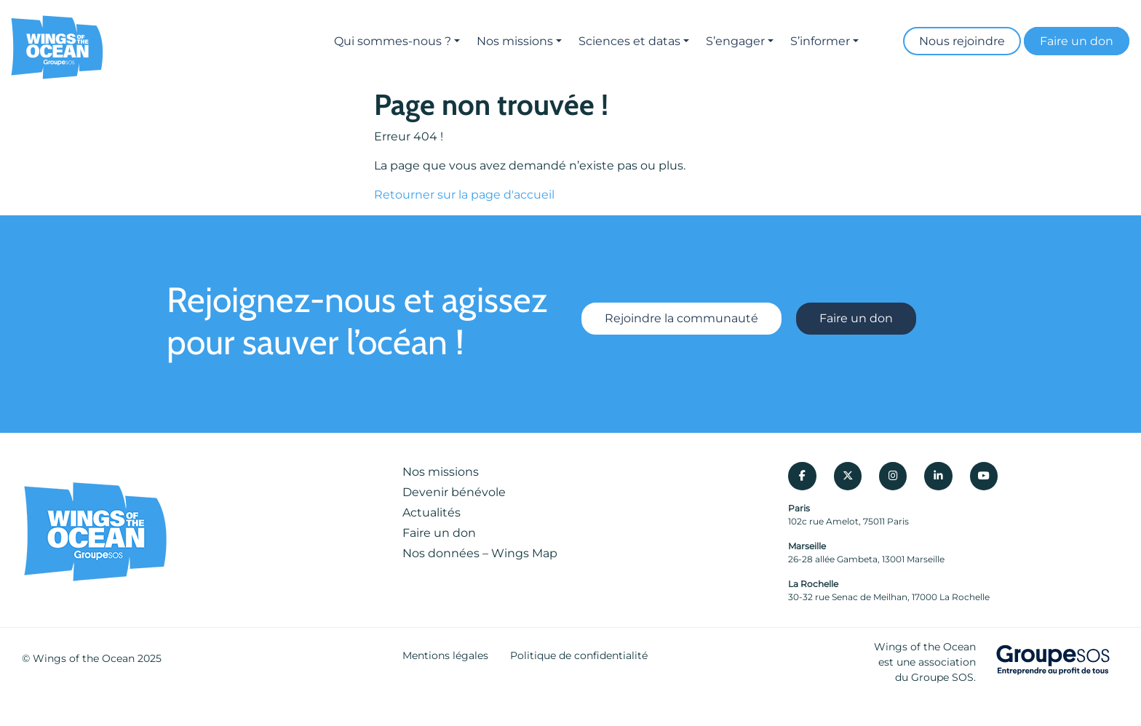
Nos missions (515, 41)
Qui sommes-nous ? (392, 41)
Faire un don (1076, 41)
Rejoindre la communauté (681, 318)
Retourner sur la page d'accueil (464, 195)
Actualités (431, 512)
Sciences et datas (629, 41)
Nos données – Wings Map (479, 553)
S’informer (820, 41)
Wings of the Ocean (84, 658)
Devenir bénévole (454, 492)
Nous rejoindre (962, 41)
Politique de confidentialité (579, 655)
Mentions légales (445, 655)
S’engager (735, 41)
